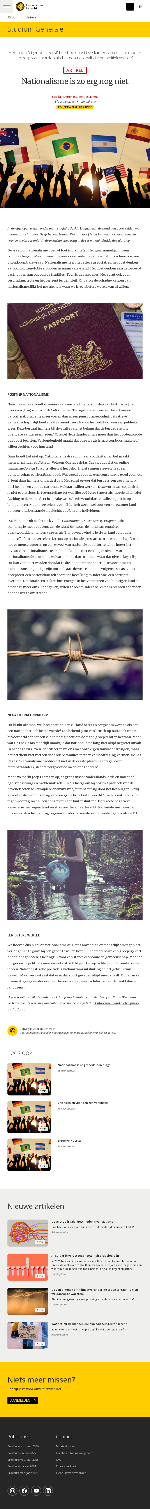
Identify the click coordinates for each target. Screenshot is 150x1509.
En (140, 6)
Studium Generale (35, 29)
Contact (64, 1436)
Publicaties (18, 1436)
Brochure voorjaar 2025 (23, 1460)
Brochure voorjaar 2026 (23, 1446)
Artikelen (31, 17)
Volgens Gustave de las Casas (75, 462)
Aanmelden (20, 1400)
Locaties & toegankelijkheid (74, 1453)
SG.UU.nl (12, 17)
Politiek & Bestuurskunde (75, 107)
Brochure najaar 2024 (21, 1466)
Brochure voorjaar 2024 (23, 1473)
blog (16, 499)
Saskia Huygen (62, 97)
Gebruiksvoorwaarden (71, 1473)
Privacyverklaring (67, 1466)
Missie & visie (65, 1446)
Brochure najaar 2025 (21, 1453)
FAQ (58, 1460)
